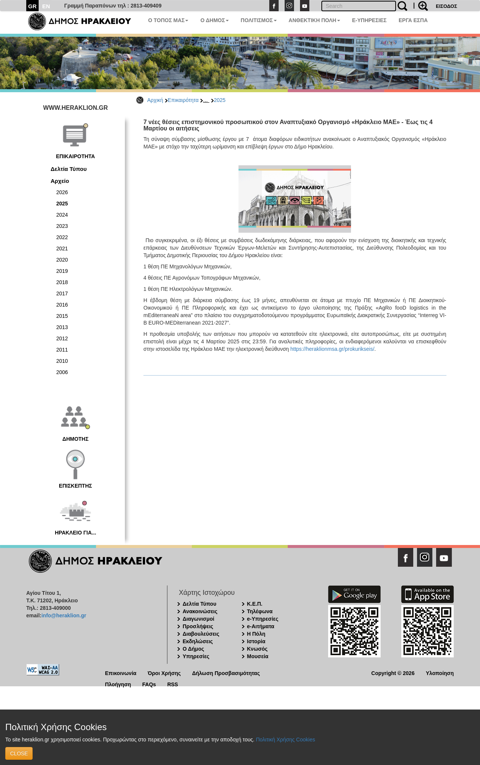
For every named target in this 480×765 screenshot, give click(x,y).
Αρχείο (60, 181)
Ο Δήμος (193, 649)
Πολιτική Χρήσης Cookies (285, 740)
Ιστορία (256, 641)
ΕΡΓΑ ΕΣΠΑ (413, 20)
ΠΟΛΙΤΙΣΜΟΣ (259, 20)
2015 (62, 316)
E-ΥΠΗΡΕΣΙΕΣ (369, 20)
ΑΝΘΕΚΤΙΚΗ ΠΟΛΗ (314, 20)
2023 (62, 226)
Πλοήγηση (118, 683)
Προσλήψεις (198, 626)
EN (46, 6)
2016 (62, 305)
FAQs (149, 683)
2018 (62, 282)
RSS (172, 683)
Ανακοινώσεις (200, 611)
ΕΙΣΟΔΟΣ (446, 6)
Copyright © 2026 (392, 672)
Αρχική (155, 100)
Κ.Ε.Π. (254, 604)
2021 (62, 249)
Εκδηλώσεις (198, 641)
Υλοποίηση (440, 672)
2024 (62, 215)
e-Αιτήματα (260, 626)
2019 (62, 271)
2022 (62, 237)
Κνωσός (257, 649)
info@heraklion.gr (63, 615)
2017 (62, 293)
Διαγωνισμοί (198, 619)
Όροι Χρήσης (164, 672)
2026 (62, 192)
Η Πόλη (256, 634)
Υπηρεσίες (196, 656)
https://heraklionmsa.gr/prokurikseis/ (332, 349)
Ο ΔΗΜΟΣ (214, 20)
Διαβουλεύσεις (201, 634)
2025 (219, 100)
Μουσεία (257, 656)
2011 (62, 350)
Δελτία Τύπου (69, 169)
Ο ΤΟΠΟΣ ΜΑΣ (168, 20)
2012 (62, 338)
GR (32, 6)
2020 (62, 260)
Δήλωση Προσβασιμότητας (226, 672)
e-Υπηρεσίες (263, 619)
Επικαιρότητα (183, 100)
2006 (62, 372)
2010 (62, 361)
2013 (62, 327)
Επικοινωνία (120, 672)
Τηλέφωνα (260, 611)
